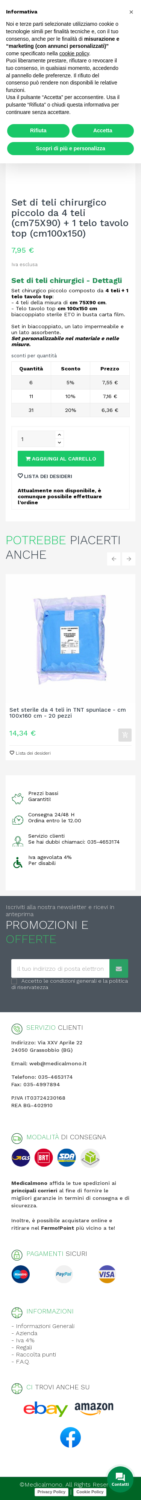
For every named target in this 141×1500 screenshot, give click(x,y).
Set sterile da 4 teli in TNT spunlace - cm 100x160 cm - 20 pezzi (67, 713)
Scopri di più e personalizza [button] (70, 148)
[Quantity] (36, 439)
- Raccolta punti (33, 1354)
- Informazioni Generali (42, 1326)
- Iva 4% (23, 1340)
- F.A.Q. (20, 1361)
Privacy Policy (52, 1492)
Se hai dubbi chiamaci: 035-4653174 (74, 842)
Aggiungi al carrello (61, 459)
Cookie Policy (89, 1492)
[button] (131, 12)
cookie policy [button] (74, 53)
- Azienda (24, 1333)
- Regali (21, 1347)
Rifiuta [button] (38, 130)
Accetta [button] (102, 130)
